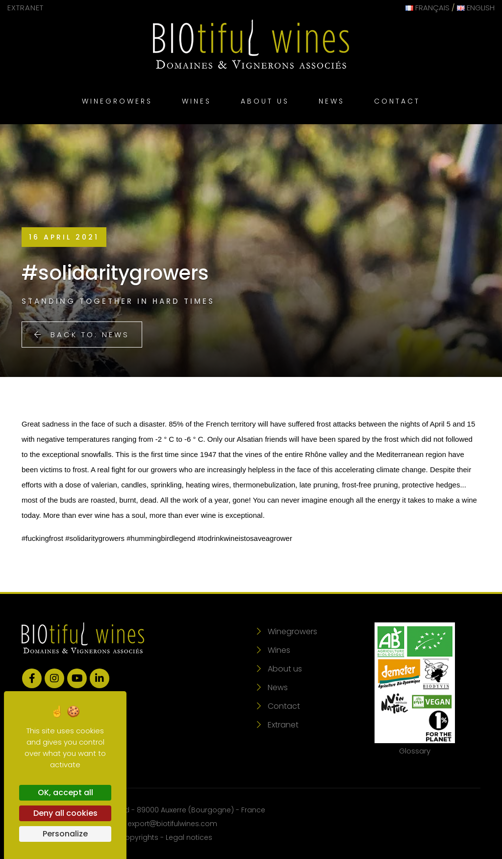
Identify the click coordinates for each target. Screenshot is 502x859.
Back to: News (81, 334)
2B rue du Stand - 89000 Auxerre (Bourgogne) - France (169, 810)
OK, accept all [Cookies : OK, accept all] (65, 792)
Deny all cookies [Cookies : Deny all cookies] (65, 813)
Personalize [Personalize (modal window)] (65, 833)
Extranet (25, 7)
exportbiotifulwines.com (172, 824)
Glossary (415, 689)
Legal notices (189, 837)
